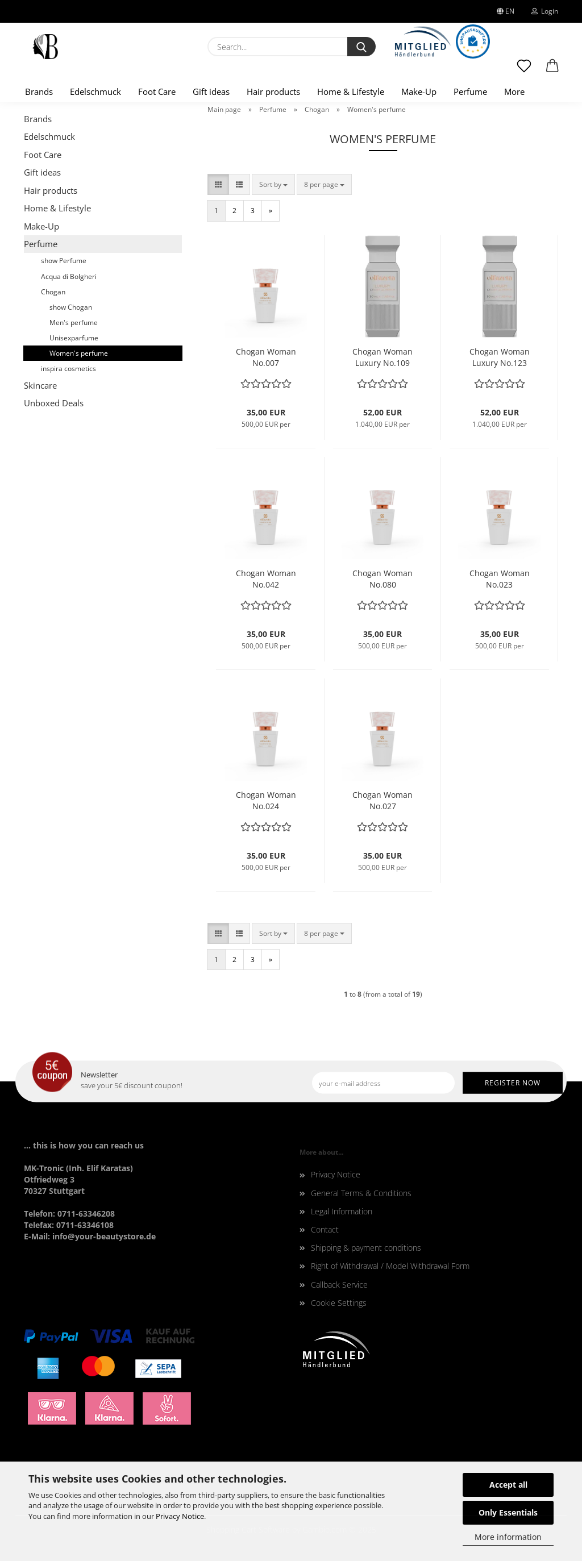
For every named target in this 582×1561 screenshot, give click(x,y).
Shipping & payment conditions (366, 1247)
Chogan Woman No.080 (382, 579)
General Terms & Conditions (361, 1193)
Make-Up (418, 91)
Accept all (508, 1484)
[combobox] (273, 184)
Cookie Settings (339, 1302)
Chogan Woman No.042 (266, 579)
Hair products (273, 91)
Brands (39, 91)
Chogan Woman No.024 (266, 800)
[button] (552, 71)
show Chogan (70, 307)
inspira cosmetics (68, 368)
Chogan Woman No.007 (266, 357)
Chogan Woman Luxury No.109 (382, 357)
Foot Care (157, 91)
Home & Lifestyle (350, 91)
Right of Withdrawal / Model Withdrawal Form (390, 1265)
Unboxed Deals (54, 403)
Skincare (40, 385)
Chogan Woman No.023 (499, 579)
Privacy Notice (180, 1516)
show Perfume (63, 260)
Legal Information (341, 1211)
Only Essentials (508, 1512)
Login (544, 11)
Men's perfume (73, 322)
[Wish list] (524, 71)
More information (508, 1536)
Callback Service (339, 1284)
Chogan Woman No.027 (382, 800)
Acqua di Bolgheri (69, 276)
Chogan (53, 292)
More (514, 91)
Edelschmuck (95, 91)
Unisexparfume (73, 338)
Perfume (470, 91)
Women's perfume (78, 353)
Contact (325, 1229)
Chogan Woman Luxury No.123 (499, 357)
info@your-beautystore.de (104, 1236)
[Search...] (361, 46)
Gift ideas (211, 91)
